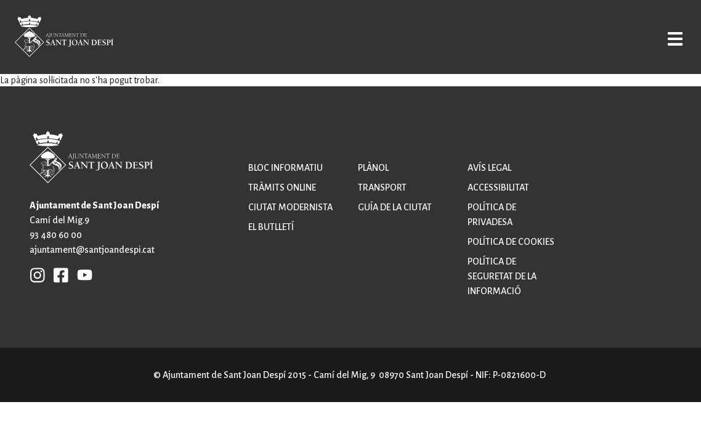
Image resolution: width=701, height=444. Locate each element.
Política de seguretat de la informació (502, 276)
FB (58, 274)
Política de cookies (511, 242)
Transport (382, 187)
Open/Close (662, 38)
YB (81, 274)
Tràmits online (282, 187)
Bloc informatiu (285, 168)
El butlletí (271, 227)
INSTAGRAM (38, 274)
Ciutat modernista (290, 207)
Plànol (373, 168)
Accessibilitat (498, 187)
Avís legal (489, 168)
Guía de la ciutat (395, 207)
